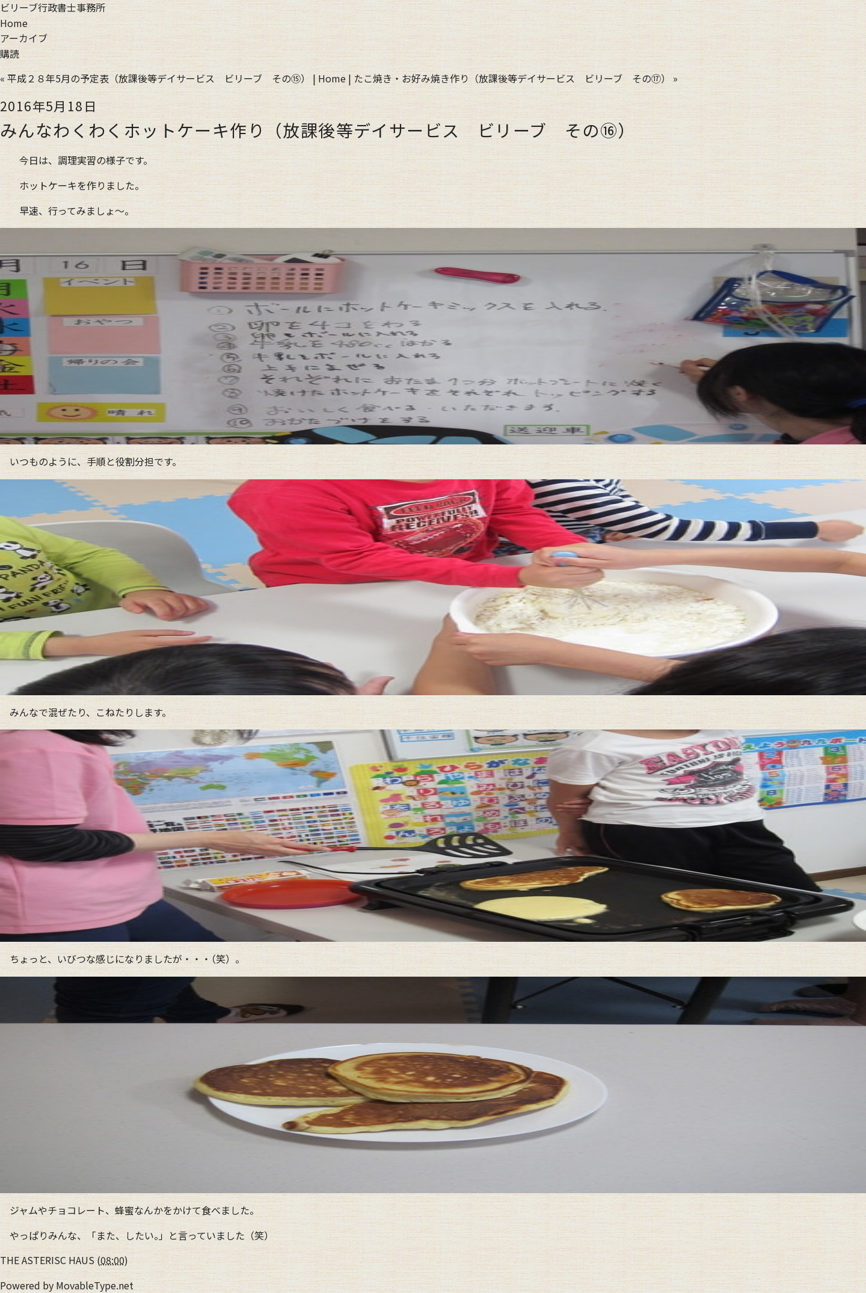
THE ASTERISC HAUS (47, 1260)
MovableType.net (95, 1285)
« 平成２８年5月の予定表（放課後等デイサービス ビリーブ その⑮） (155, 78)
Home (14, 23)
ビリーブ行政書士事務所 (52, 7)
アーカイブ (24, 38)
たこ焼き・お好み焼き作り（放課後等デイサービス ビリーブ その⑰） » (516, 78)
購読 (9, 53)
